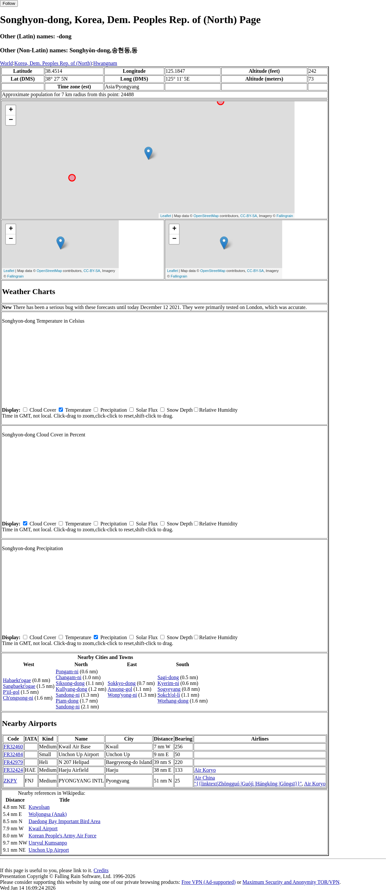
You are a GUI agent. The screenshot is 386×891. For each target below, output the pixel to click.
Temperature (78, 410)
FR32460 (13, 746)
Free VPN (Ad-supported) (208, 882)
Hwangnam (105, 63)
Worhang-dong (172, 701)
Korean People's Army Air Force (62, 835)
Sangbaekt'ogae (19, 686)
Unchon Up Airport (49, 850)
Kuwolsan (39, 807)
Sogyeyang (168, 689)
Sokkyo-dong (122, 683)
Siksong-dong (70, 683)
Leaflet (165, 216)
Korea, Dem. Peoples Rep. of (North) (53, 63)
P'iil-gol (11, 692)
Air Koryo (205, 770)
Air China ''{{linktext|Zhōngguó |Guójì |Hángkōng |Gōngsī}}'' (248, 780)
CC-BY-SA (248, 216)
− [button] (11, 120)
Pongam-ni (67, 671)
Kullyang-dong (71, 689)
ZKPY (10, 780)
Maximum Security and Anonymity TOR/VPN (291, 882)
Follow (9, 3)
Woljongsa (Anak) (47, 814)
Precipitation (113, 410)
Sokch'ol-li (168, 695)
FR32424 (13, 770)
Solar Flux (147, 410)
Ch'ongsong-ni (18, 698)
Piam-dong (67, 701)
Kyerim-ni (168, 683)
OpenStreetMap (206, 216)
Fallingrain (284, 216)
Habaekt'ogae (17, 680)
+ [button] (11, 110)
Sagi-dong (168, 677)
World (6, 63)
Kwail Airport (43, 828)
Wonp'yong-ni (122, 695)
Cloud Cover (43, 410)
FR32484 (13, 754)
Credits (100, 870)
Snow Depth (180, 410)
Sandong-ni (68, 695)
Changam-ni (68, 677)
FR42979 (13, 762)
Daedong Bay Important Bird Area (64, 821)
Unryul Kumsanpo (48, 843)
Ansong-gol (120, 689)
